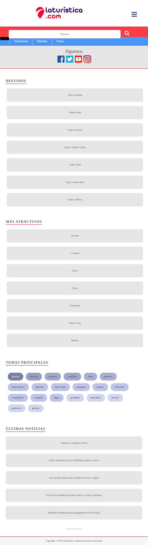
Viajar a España (75, 95)
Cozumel (75, 253)
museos (53, 376)
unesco (34, 376)
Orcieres (75, 235)
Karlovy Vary (75, 323)
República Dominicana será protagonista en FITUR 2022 (74, 512)
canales (38, 397)
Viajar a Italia (75, 112)
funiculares (18, 387)
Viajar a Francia (75, 130)
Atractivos (21, 41)
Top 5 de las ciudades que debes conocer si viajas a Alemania (74, 495)
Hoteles (42, 41)
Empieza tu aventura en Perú (74, 443)
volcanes (120, 387)
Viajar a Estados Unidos (75, 147)
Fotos (60, 41)
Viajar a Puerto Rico (75, 182)
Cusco (75, 270)
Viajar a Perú (75, 164)
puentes (108, 376)
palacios (16, 408)
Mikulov (75, 340)
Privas (75, 288)
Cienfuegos (75, 305)
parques (81, 387)
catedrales (18, 397)
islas (90, 376)
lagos (57, 397)
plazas (35, 408)
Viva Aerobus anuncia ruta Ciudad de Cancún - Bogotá (74, 477)
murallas (96, 397)
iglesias (40, 387)
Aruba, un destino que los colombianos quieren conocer (74, 460)
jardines (75, 397)
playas (15, 376)
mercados (60, 387)
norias (115, 397)
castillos (72, 376)
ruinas (100, 387)
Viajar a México (75, 199)
